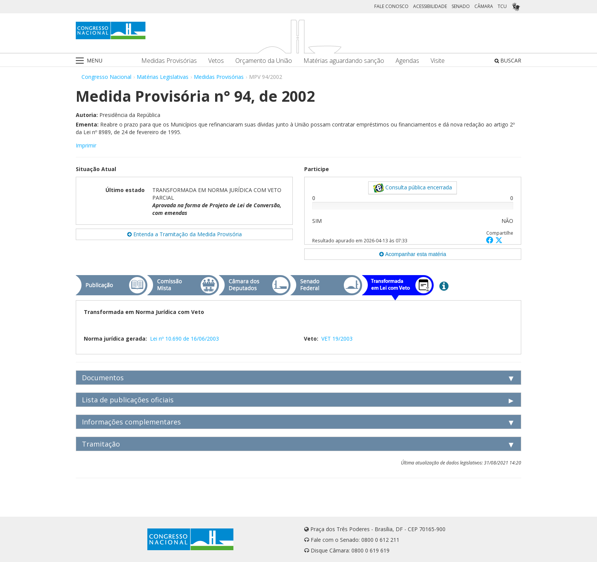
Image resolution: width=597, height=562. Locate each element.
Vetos (216, 61)
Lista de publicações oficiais (128, 399)
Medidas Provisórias (169, 61)
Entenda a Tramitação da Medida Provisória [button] (184, 234)
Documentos (103, 377)
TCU (502, 6)
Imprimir (86, 145)
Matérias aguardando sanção (343, 61)
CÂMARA (483, 6)
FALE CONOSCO (391, 6)
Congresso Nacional (106, 76)
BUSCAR (508, 60)
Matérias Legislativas (162, 76)
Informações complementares (131, 421)
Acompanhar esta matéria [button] (412, 254)
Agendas (407, 61)
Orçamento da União (263, 61)
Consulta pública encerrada (412, 187)
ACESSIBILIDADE (430, 6)
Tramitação (101, 443)
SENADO (461, 6)
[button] (490, 240)
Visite (438, 61)
